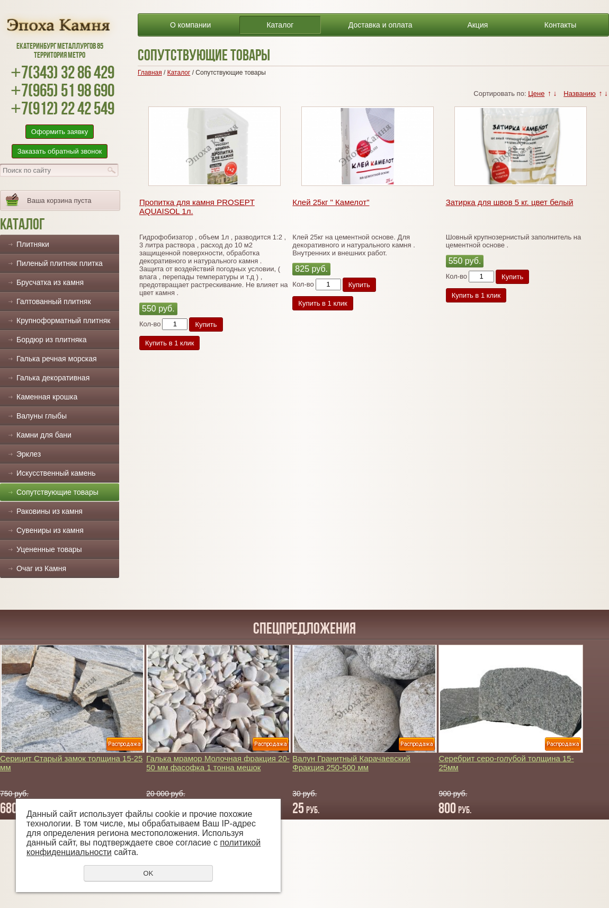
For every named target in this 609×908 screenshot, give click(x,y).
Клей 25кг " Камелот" (330, 202)
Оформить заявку (59, 132)
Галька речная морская (56, 358)
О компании (190, 25)
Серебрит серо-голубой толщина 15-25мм (506, 763)
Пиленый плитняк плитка (59, 263)
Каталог (279, 25)
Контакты (560, 25)
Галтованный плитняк (53, 301)
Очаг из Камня (41, 568)
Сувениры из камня (50, 530)
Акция (477, 25)
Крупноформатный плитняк (63, 320)
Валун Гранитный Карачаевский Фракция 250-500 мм (351, 763)
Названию (579, 93)
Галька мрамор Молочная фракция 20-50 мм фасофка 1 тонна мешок (218, 763)
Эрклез (28, 454)
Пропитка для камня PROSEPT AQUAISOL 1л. (197, 207)
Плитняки (32, 244)
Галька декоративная (52, 377)
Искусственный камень (56, 473)
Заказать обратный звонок (59, 151)
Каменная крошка (46, 397)
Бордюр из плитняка (51, 339)
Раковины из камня (49, 511)
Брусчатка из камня (50, 282)
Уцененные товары (49, 549)
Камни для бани (43, 435)
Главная (150, 72)
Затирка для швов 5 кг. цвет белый (510, 202)
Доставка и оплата (380, 25)
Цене (536, 93)
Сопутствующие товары (57, 492)
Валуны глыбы (41, 416)
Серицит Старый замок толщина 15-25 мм (71, 763)
